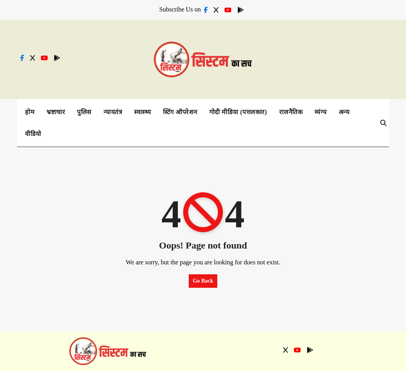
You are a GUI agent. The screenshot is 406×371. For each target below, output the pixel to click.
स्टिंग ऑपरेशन (180, 112)
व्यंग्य (320, 112)
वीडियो (33, 133)
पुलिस (84, 112)
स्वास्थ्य (142, 112)
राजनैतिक (291, 112)
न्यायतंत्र (113, 112)
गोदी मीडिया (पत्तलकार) (238, 112)
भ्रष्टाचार (55, 112)
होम (29, 112)
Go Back (203, 281)
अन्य (344, 112)
